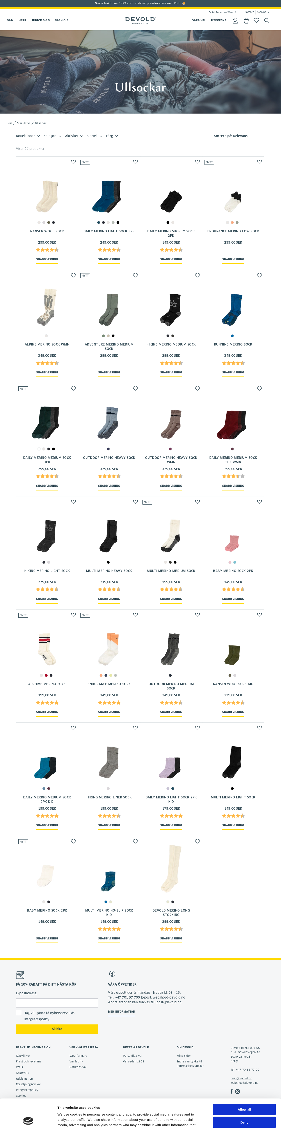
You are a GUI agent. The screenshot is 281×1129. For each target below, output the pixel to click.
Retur (19, 1067)
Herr (22, 20)
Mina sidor (184, 1055)
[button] (73, 162)
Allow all (244, 1082)
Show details (230, 1120)
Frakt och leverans (28, 1061)
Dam (10, 20)
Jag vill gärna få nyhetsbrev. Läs (49, 1016)
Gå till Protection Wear (221, 12)
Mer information (121, 1011)
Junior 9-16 (40, 20)
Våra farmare (78, 1055)
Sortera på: (223, 136)
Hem (9, 123)
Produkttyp (23, 123)
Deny (244, 1094)
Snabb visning (47, 259)
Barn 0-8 (61, 20)
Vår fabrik (76, 1061)
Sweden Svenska (255, 12)
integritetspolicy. (37, 1019)
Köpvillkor (23, 1055)
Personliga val (132, 1055)
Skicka (57, 1029)
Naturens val (78, 1067)
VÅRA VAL (199, 20)
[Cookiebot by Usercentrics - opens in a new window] (28, 1120)
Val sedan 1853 (133, 1061)
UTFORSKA (218, 20)
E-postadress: (26, 993)
